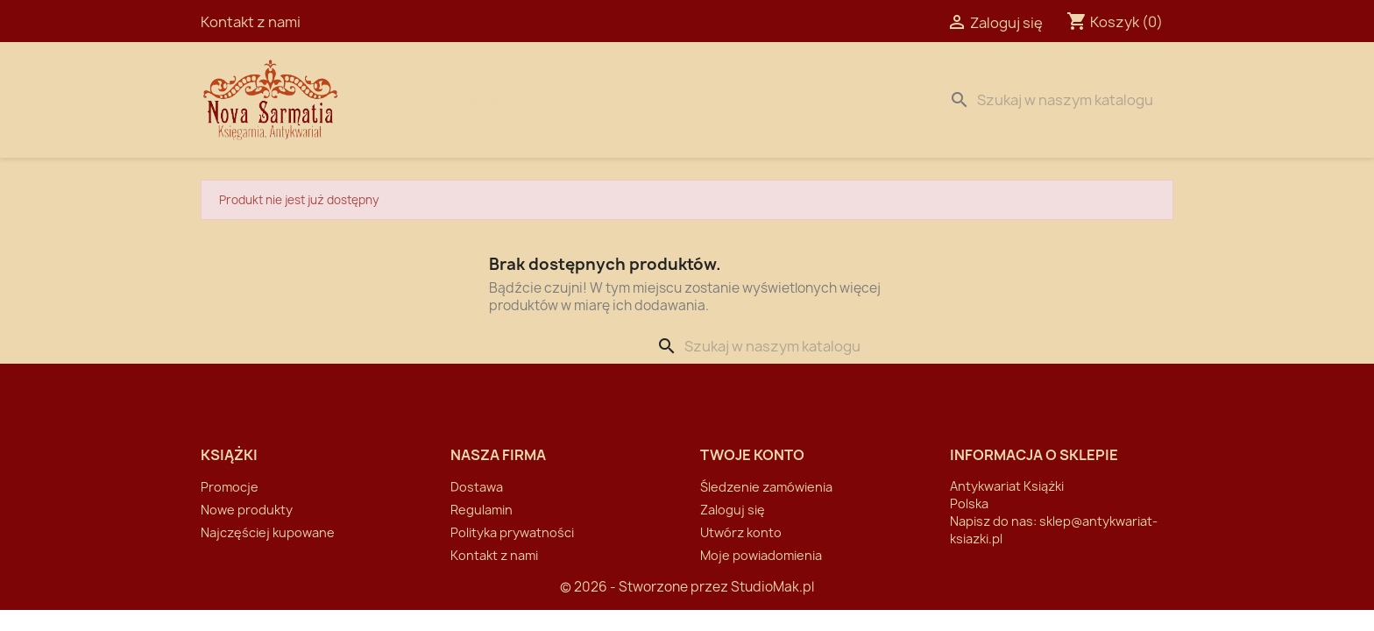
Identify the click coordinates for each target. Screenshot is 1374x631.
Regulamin (481, 509)
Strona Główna (447, 100)
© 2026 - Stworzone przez (645, 587)
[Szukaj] (1057, 99)
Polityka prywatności (512, 532)
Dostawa (560, 100)
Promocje (230, 487)
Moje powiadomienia (761, 555)
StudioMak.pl (772, 587)
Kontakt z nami (251, 22)
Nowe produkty (247, 509)
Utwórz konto (741, 532)
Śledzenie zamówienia (766, 487)
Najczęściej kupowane (268, 532)
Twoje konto (752, 454)
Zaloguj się (732, 509)
